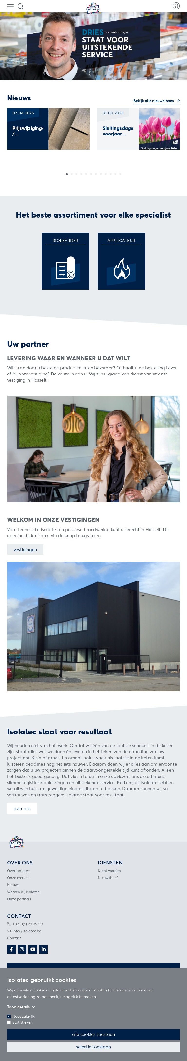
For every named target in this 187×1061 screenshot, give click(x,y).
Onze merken (18, 877)
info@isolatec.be (26, 931)
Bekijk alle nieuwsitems (154, 100)
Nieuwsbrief (108, 877)
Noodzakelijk (23, 1016)
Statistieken (22, 1022)
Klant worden (109, 870)
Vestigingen (25, 549)
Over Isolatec (18, 870)
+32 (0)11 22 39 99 (27, 924)
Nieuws (13, 885)
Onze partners (19, 899)
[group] (48, 129)
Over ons (22, 808)
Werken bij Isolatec (23, 892)
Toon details (21, 1006)
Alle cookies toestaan (93, 1034)
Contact (14, 938)
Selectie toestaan (93, 1047)
